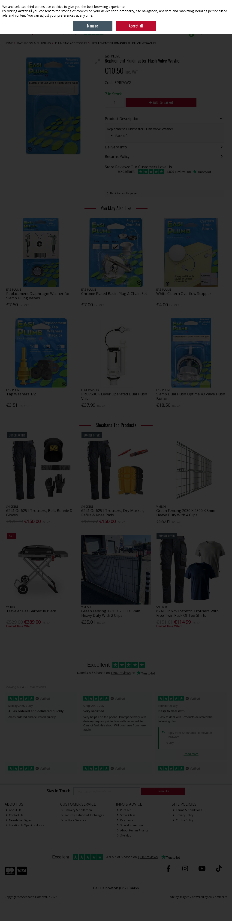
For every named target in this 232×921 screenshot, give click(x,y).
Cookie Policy (182, 820)
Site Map (124, 835)
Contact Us (14, 815)
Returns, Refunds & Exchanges (82, 815)
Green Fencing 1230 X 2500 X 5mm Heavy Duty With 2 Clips (110, 613)
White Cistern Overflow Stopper (183, 293)
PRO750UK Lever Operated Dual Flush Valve (114, 396)
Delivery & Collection (76, 810)
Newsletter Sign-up (19, 820)
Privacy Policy (182, 815)
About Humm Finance (132, 830)
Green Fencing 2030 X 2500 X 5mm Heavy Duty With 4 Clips (185, 513)
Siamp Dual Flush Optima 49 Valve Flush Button (190, 396)
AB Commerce (217, 897)
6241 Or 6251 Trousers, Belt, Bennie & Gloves (39, 513)
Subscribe (163, 791)
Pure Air (124, 810)
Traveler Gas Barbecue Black (31, 611)
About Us (13, 810)
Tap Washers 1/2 (21, 394)
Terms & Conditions (187, 810)
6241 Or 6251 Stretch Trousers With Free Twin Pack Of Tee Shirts (187, 613)
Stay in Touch (58, 791)
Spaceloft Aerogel (130, 825)
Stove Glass (126, 815)
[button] (97, 61)
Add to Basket (161, 102)
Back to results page (123, 193)
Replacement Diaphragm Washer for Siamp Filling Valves (38, 296)
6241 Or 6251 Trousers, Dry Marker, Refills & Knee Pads (112, 513)
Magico (185, 897)
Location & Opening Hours (25, 825)
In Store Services (73, 820)
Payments (125, 820)
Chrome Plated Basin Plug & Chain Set (114, 293)
